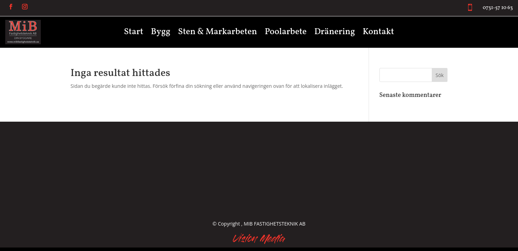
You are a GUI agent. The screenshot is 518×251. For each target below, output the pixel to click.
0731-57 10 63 (498, 8)
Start (133, 33)
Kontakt (378, 33)
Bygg (160, 33)
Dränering (334, 33)
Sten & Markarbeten (217, 33)
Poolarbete (285, 33)
